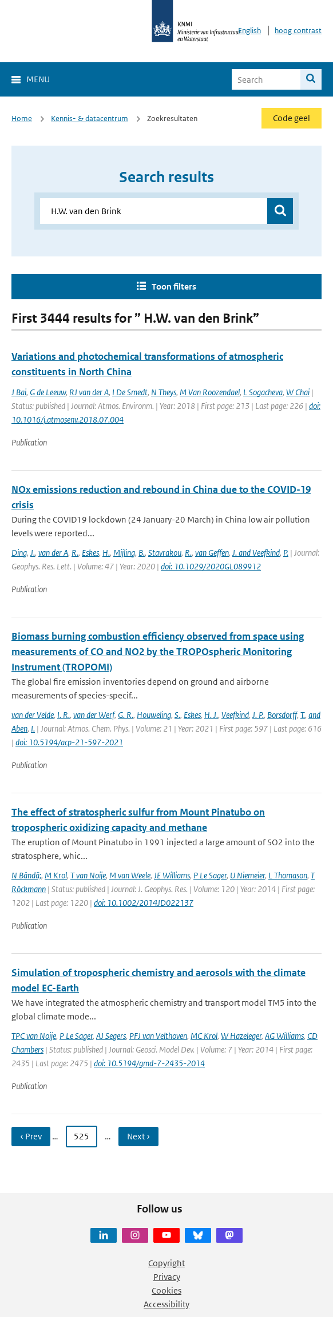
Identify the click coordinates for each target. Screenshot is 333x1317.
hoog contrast (298, 30)
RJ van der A (89, 392)
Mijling (124, 552)
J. (32, 552)
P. (285, 552)
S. (177, 714)
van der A (53, 552)
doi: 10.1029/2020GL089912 (211, 566)
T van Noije (88, 875)
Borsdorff (282, 714)
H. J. (211, 714)
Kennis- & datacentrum (89, 118)
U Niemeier (247, 875)
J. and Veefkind (256, 552)
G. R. (125, 714)
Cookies (166, 1290)
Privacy (166, 1276)
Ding (19, 552)
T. (302, 714)
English (249, 30)
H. (106, 552)
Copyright (166, 1263)
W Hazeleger (241, 1035)
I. (33, 728)
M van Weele (129, 875)
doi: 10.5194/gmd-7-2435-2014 (149, 1063)
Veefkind (235, 714)
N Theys (163, 392)
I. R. (63, 714)
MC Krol (204, 1035)
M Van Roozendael (210, 392)
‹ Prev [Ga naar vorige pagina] (31, 1136)
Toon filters (174, 286)
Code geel (291, 118)
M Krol (56, 875)
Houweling (154, 714)
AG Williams (284, 1035)
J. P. (258, 714)
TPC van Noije (33, 1035)
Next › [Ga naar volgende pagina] (138, 1136)
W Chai (298, 392)
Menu (38, 79)
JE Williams (172, 875)
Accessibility (166, 1304)
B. (141, 552)
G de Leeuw (48, 392)
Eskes (90, 552)
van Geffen (212, 552)
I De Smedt (130, 392)
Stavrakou (164, 552)
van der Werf (93, 714)
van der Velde (32, 714)
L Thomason (287, 875)
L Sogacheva (263, 392)
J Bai (18, 392)
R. (75, 552)
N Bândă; (26, 875)
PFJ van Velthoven (158, 1035)
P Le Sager (210, 875)
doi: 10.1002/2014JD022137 (143, 902)
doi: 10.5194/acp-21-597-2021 (69, 742)
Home (21, 118)
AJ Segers (111, 1035)
